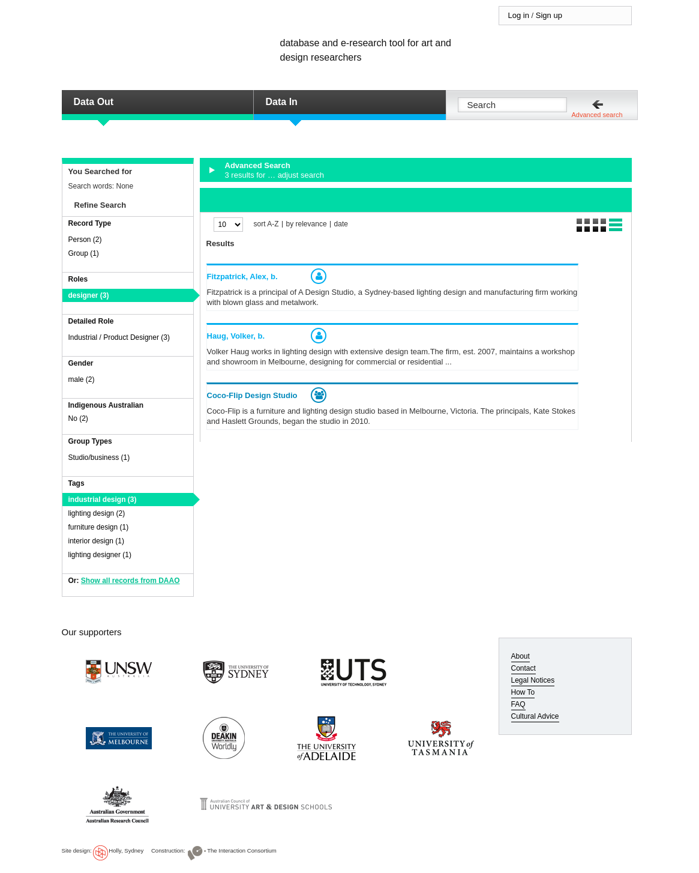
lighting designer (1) (99, 555)
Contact (523, 668)
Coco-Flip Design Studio (252, 395)
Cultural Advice (535, 716)
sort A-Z (266, 224)
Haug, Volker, (236, 335)
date (341, 224)
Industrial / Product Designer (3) (119, 337)
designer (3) (88, 295)
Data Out (94, 102)
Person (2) (85, 239)
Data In (282, 102)
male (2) (81, 379)
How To (523, 692)
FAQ (518, 704)
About (520, 656)
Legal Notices (533, 680)
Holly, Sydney (126, 850)
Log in (518, 15)
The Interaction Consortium (242, 850)
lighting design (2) (96, 513)
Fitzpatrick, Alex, (242, 276)
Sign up (549, 15)
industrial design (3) (102, 499)
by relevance (306, 224)
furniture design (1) (98, 527)
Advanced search (597, 114)
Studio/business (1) (99, 457)
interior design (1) (96, 541)
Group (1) (83, 253)
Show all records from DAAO (130, 580)
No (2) (78, 418)
